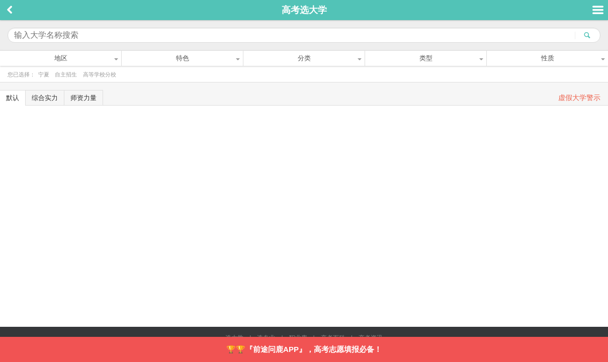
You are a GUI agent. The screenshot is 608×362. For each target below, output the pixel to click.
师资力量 (83, 98)
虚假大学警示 (579, 98)
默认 (12, 98)
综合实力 (45, 98)
